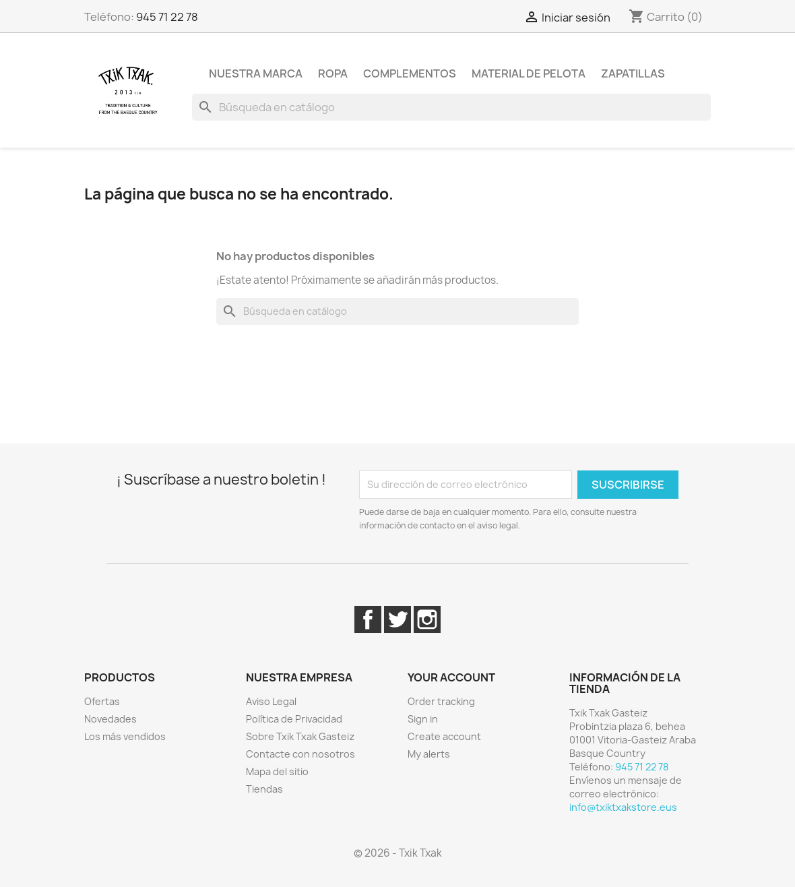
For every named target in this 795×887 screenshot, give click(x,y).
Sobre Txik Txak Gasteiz (300, 736)
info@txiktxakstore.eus (623, 807)
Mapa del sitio (277, 771)
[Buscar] (451, 107)
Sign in (423, 718)
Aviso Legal (271, 701)
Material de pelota (528, 73)
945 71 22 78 (167, 16)
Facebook (367, 619)
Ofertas (102, 701)
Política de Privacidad (294, 718)
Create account (444, 736)
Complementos (409, 73)
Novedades (110, 718)
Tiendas (264, 789)
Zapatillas (633, 73)
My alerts (429, 753)
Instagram (427, 619)
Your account (451, 677)
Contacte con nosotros (300, 753)
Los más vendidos (125, 736)
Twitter (397, 619)
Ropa (333, 73)
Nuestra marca (256, 73)
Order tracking (441, 701)
